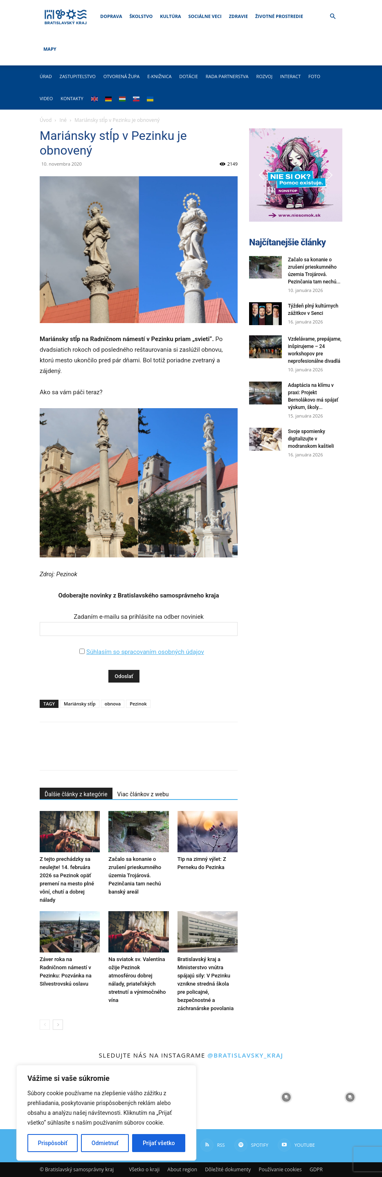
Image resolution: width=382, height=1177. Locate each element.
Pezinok (138, 704)
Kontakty (72, 98)
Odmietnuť (105, 1143)
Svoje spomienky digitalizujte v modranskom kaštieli (311, 439)
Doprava (111, 16)
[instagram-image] (223, 1097)
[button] (332, 16)
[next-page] (58, 1025)
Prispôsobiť (52, 1143)
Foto (314, 76)
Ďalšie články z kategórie (76, 794)
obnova (113, 704)
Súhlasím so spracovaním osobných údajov (145, 652)
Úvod (46, 120)
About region (182, 1169)
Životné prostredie (279, 16)
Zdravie (238, 16)
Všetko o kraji (144, 1169)
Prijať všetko (159, 1143)
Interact (290, 76)
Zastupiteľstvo (78, 76)
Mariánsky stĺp (80, 704)
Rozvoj (264, 76)
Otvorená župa (121, 76)
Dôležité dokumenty (228, 1169)
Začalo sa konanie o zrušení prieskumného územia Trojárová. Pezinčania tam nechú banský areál (134, 875)
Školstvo (141, 16)
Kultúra (170, 16)
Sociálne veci (205, 16)
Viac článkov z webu (143, 794)
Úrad (46, 76)
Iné (63, 120)
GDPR (316, 1169)
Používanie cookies (279, 1169)
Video (46, 98)
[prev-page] (45, 1025)
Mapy (49, 49)
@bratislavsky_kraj (245, 1055)
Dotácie (188, 76)
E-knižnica (159, 76)
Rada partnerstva (227, 76)
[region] (106, 1113)
